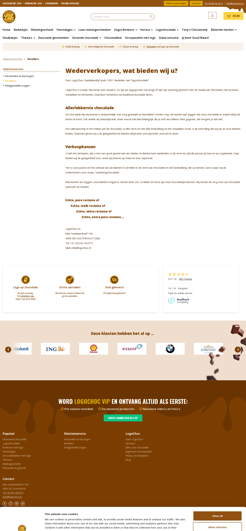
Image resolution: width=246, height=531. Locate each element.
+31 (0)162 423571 (13, 492)
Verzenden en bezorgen (19, 76)
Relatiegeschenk (11, 463)
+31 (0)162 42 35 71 (213, 3)
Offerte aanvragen (176, 3)
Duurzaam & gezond (14, 468)
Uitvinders (151, 46)
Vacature (130, 443)
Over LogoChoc (134, 439)
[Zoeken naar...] (119, 16)
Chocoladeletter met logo (17, 455)
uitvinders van (27, 296)
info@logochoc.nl (235, 3)
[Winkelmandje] (233, 16)
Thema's (7, 459)
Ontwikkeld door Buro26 (32, 525)
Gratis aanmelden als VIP (123, 418)
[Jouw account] (212, 15)
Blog (128, 459)
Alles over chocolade (137, 447)
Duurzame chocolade (14, 439)
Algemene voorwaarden (139, 451)
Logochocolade (11, 443)
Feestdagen (9, 451)
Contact (196, 3)
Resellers (10, 80)
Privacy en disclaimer (137, 455)
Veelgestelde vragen (17, 85)
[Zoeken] (151, 16)
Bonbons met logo (13, 447)
